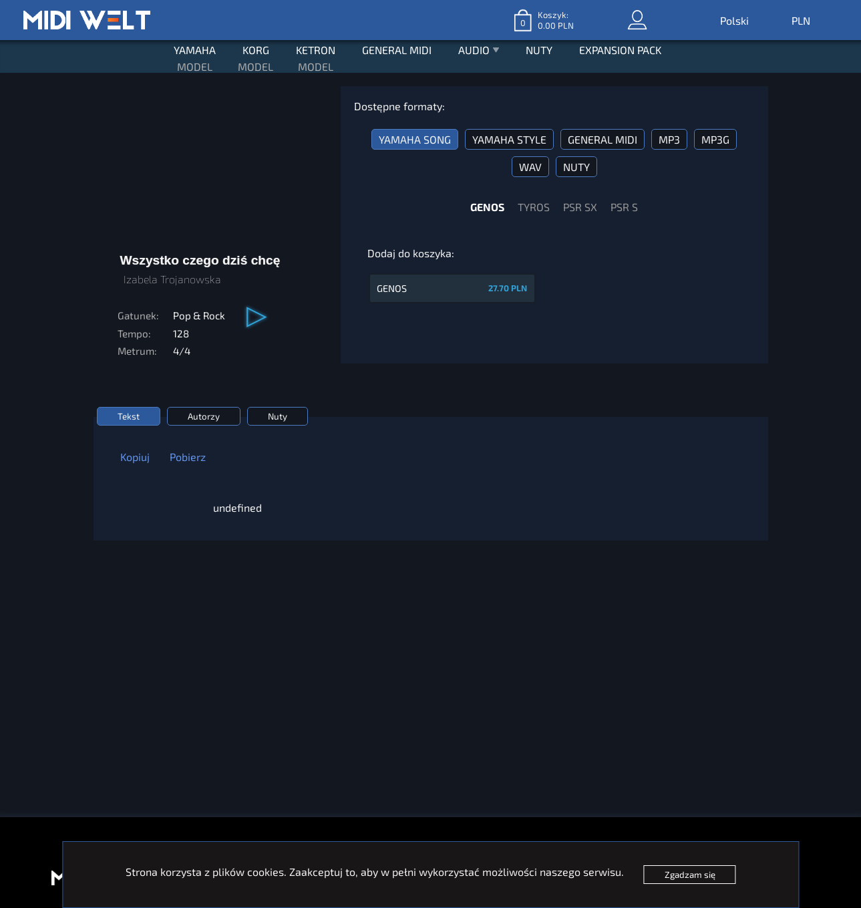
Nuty (277, 416)
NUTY (539, 49)
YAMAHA (195, 49)
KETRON (315, 49)
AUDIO (478, 51)
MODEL (194, 66)
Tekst (129, 416)
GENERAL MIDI (397, 49)
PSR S (624, 206)
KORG (255, 49)
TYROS (534, 206)
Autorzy (204, 416)
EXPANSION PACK (620, 49)
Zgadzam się (690, 874)
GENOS (487, 206)
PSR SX (580, 206)
